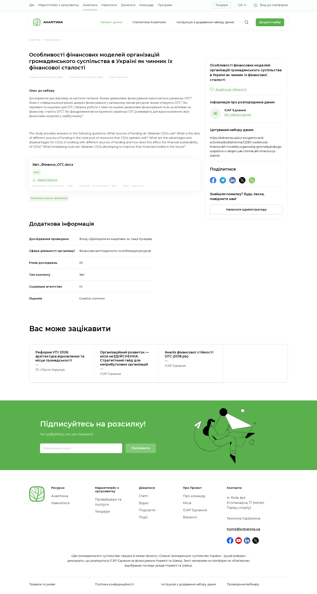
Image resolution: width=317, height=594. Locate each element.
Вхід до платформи (274, 5)
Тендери (221, 5)
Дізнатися (128, 5)
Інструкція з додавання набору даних (205, 22)
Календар (146, 5)
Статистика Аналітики (149, 22)
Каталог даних (111, 22)
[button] (242, 5)
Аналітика (90, 5)
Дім (31, 5)
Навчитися (109, 5)
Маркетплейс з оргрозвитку (58, 5)
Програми (165, 5)
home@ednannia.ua (243, 529)
